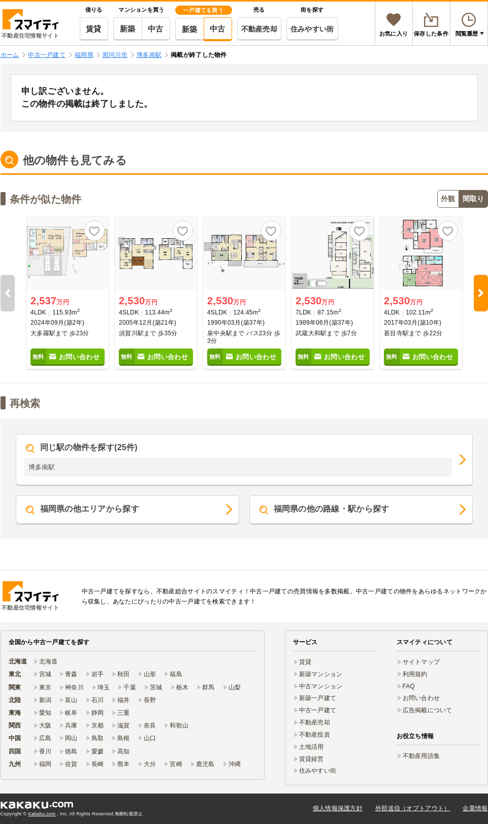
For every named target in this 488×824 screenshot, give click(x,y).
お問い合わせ (421, 698)
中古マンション (321, 686)
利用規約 (415, 674)
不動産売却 (259, 29)
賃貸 (94, 28)
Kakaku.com (42, 813)
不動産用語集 (421, 755)
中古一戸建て (318, 710)
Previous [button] (8, 293)
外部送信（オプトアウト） (412, 808)
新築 (128, 28)
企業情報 (475, 808)
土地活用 (311, 746)
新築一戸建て (318, 698)
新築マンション (321, 674)
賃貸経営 (311, 759)
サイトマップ (421, 661)
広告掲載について (427, 710)
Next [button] (481, 293)
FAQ (409, 686)
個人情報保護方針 (338, 808)
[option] (67, 293)
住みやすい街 (312, 29)
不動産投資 (314, 734)
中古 (156, 28)
